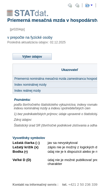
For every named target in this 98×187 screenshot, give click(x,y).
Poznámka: (22, 100)
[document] (49, 93)
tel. (62, 184)
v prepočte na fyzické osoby (30, 37)
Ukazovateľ (69, 70)
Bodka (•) (20, 151)
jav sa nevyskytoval (63, 143)
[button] (69, 5)
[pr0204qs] (17, 29)
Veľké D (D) (22, 160)
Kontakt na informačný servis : (35, 184)
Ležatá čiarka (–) (26, 143)
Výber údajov (32, 56)
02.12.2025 (58, 42)
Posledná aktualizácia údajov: (28, 42)
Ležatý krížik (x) (25, 147)
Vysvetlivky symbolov (29, 138)
